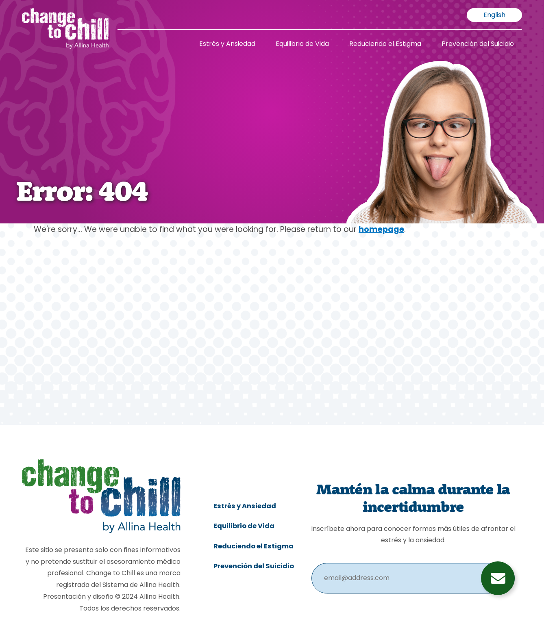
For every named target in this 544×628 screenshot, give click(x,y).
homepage (381, 230)
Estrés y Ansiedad (227, 44)
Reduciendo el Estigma (385, 44)
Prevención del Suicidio (478, 44)
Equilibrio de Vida (302, 44)
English (494, 15)
